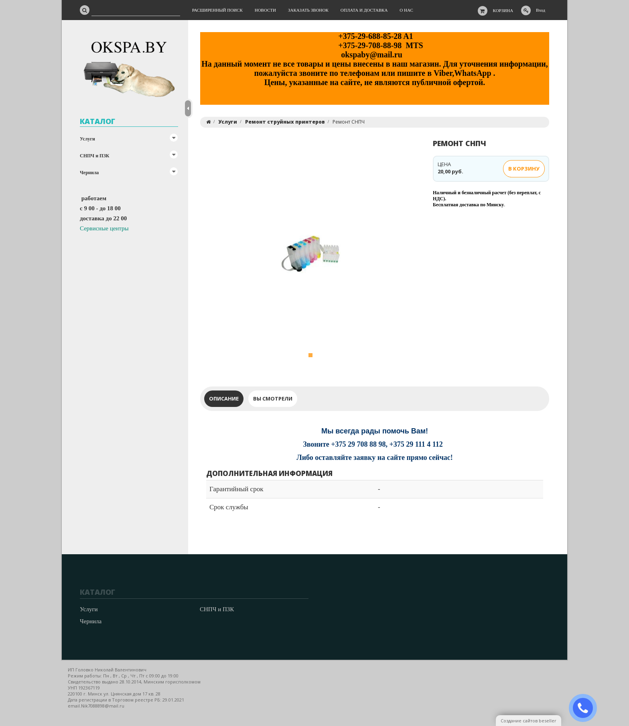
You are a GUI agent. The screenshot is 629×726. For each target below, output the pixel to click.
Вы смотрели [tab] (272, 398)
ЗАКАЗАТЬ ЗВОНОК (586, 708)
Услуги (87, 139)
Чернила (89, 172)
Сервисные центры (104, 228)
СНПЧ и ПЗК (94, 156)
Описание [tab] (224, 398)
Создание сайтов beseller (528, 721)
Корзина (503, 10)
